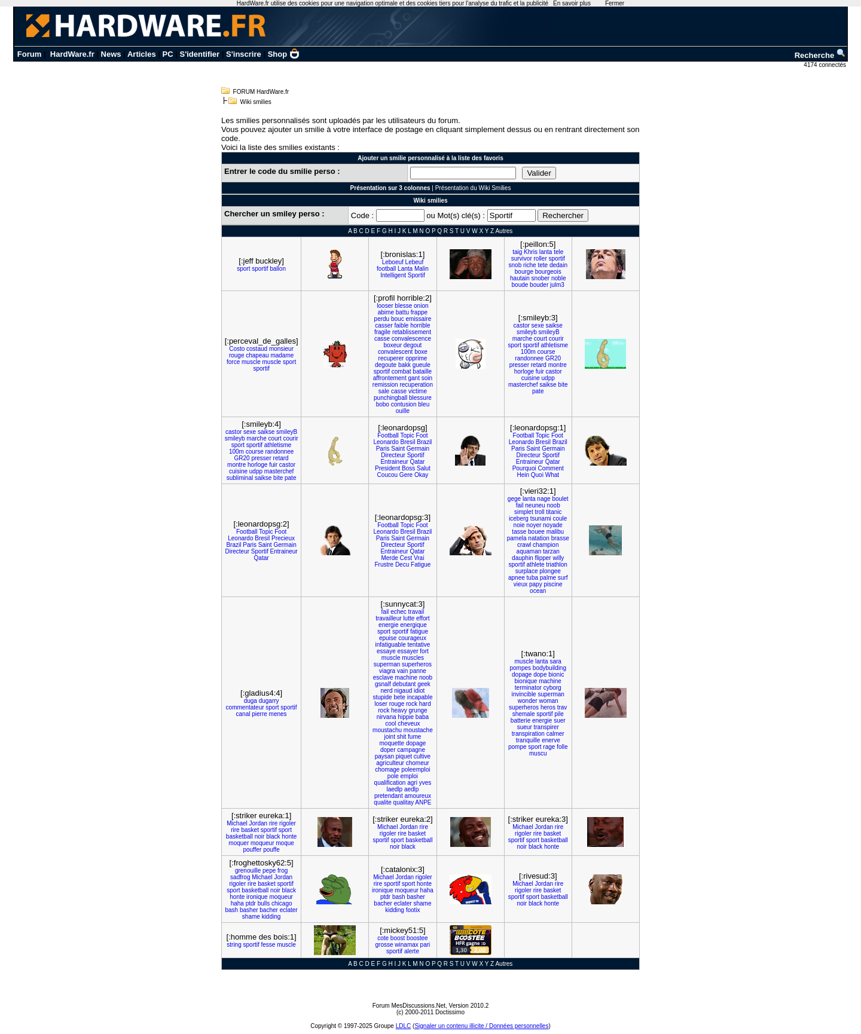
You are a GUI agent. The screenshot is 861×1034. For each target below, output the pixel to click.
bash (231, 910)
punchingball (390, 397)
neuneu (535, 505)
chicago (281, 903)
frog (282, 870)
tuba (532, 577)
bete (399, 697)
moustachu (387, 730)
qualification (390, 782)
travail (416, 611)
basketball (239, 836)
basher (249, 910)
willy (558, 558)
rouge (237, 355)
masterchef (523, 384)
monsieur (281, 348)
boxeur (392, 345)
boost (397, 938)
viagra (387, 671)
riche (529, 265)
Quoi (537, 475)
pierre (259, 714)
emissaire (418, 319)
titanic (553, 512)
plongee (550, 571)
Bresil (408, 442)
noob (553, 505)
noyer (533, 525)
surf (563, 577)
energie (388, 625)
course (546, 351)
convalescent (395, 351)
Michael (237, 823)
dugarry (269, 701)
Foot (422, 435)
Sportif (416, 275)
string (234, 944)
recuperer (391, 358)
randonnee (529, 358)
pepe (269, 870)
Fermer (614, 3)
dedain (558, 265)
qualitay (403, 802)
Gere (406, 475)
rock (411, 703)
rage (549, 747)
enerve (551, 740)
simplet (523, 512)
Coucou (387, 475)
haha (237, 903)
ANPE (423, 802)
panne (418, 671)
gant (413, 378)
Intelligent (393, 275)
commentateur (245, 707)
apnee (516, 577)
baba (422, 717)
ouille (403, 411)
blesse (403, 305)
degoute (385, 365)
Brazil (424, 442)
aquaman (529, 551)
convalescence (411, 338)
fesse (268, 944)
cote (383, 938)
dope (539, 674)
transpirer (546, 727)
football (386, 268)
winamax (406, 944)
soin (427, 378)
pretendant (388, 796)
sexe (538, 325)
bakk (404, 365)
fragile (382, 332)
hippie (406, 717)
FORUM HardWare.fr (261, 91)
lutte (408, 618)
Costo (237, 348)
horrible (420, 325)
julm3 (557, 285)
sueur (524, 727)
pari (425, 944)
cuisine (530, 378)
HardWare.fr (72, 54)
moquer (238, 843)
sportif (260, 268)
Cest (406, 558)
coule (559, 518)
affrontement (390, 378)
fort (424, 651)
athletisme (554, 345)
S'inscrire (243, 54)
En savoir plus (572, 3)
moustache (418, 730)
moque (285, 843)
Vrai (419, 558)
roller (540, 258)
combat (401, 371)
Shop (284, 54)
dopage (416, 743)
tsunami (540, 518)
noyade (553, 525)
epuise (387, 638)
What (552, 475)
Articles (141, 54)
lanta (545, 252)
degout (413, 345)
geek (423, 684)
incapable (420, 697)
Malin (421, 268)
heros (548, 707)
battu (402, 312)
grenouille (248, 870)
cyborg (552, 687)
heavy (399, 710)
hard (425, 703)
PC (168, 54)
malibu (555, 531)
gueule (421, 365)
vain (402, 671)
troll (539, 512)
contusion (404, 404)
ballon (278, 268)
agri (412, 782)
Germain (418, 448)
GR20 (553, 358)
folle (562, 747)
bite (562, 384)
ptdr (251, 903)
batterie (520, 720)
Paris (383, 448)
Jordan (258, 823)
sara (555, 661)
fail (520, 505)
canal (243, 714)
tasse (519, 531)
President (387, 468)
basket (249, 830)
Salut (423, 468)
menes (278, 714)
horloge (524, 371)
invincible (524, 694)
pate (538, 391)
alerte (411, 951)
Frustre (383, 564)
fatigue (419, 631)
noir (260, 836)
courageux (412, 638)
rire (273, 823)
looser (385, 305)
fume (414, 736)
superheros (417, 664)
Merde (389, 558)
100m (528, 351)
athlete (536, 564)
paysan (384, 756)
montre (557, 365)
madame (282, 355)
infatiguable (390, 644)
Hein (523, 475)
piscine (553, 584)
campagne (411, 750)
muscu (537, 753)
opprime (416, 358)
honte (289, 836)
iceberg (519, 518)
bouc (397, 319)
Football (388, 435)
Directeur (393, 455)
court (540, 338)
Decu (402, 564)
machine (406, 677)
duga (250, 701)
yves (425, 782)
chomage (387, 769)
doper (388, 750)
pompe (517, 747)
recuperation (416, 384)
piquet (404, 756)
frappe (419, 312)
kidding (271, 916)
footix (413, 910)
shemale (523, 714)
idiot (419, 690)
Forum (29, 54)
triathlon (556, 564)
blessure (420, 397)
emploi (409, 776)
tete (543, 265)
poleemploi (415, 769)
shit (402, 736)
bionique (526, 681)
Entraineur (394, 461)
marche (522, 338)
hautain (520, 278)
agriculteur (390, 763)
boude (520, 285)
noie (519, 525)
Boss (408, 468)
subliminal (240, 478)
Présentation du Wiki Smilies (473, 188)
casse (382, 338)
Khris (531, 252)
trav (562, 707)
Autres (503, 231)
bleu (423, 404)
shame (251, 916)
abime (386, 312)
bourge (524, 271)
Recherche (820, 55)
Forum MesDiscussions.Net (409, 1005)
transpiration (528, 733)
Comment (550, 468)
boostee (417, 938)
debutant (404, 684)
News (111, 54)
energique (413, 625)
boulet (560, 498)
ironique (257, 897)
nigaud (403, 690)
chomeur (417, 763)
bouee (536, 531)
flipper (543, 558)
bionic (556, 674)
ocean (538, 591)
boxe (421, 351)
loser (380, 703)
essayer (408, 651)
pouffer (252, 849)
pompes (520, 668)
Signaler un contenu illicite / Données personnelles (481, 1026)
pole (393, 776)
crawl (524, 545)
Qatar (417, 461)
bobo (382, 404)
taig (517, 252)
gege (514, 498)
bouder (539, 285)
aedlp (411, 789)
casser (383, 325)
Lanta (405, 268)
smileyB (549, 332)
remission (385, 384)
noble (558, 278)
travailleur (388, 618)
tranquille (528, 740)
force (233, 362)
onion (421, 305)
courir (556, 338)
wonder (528, 701)
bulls (264, 903)
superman (387, 664)
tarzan (551, 551)
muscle (251, 362)
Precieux (283, 538)
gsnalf (383, 684)
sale (383, 391)
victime (417, 391)
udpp (548, 378)
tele (558, 252)
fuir (540, 371)
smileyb (527, 332)
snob (515, 265)
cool (390, 723)
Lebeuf (414, 262)
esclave (383, 677)
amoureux (417, 796)
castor (522, 325)
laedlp (394, 789)
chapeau (257, 355)
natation (538, 538)
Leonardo (385, 442)
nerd (386, 690)
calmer (555, 733)
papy (535, 584)
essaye (386, 651)
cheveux (409, 723)
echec (398, 611)
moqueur (262, 843)
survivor (521, 258)
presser (519, 365)
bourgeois (548, 271)
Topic (407, 435)
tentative (418, 644)
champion (545, 545)
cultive (422, 756)
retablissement (411, 332)
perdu (382, 319)
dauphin (522, 558)
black (273, 836)
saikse (554, 325)
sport (243, 268)
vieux (520, 584)
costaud (256, 348)
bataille (422, 371)
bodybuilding (549, 668)
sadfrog (240, 877)
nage (543, 498)
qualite (382, 802)
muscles (413, 657)
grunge (417, 710)
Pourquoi (524, 468)
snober (541, 278)
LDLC (403, 1026)
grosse (384, 944)
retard (538, 365)
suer (559, 720)
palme (548, 577)
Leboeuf (393, 262)
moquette (391, 743)
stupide (382, 697)
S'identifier (199, 54)
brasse (560, 538)
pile (559, 714)
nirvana (386, 717)
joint (389, 736)
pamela (517, 538)
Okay (421, 475)
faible (402, 325)
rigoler (287, 823)
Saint (398, 448)
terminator (528, 687)
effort (423, 618)
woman (548, 701)
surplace (526, 571)
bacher (268, 910)
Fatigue (420, 564)
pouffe (271, 849)
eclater (289, 910)
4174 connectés (825, 65)
